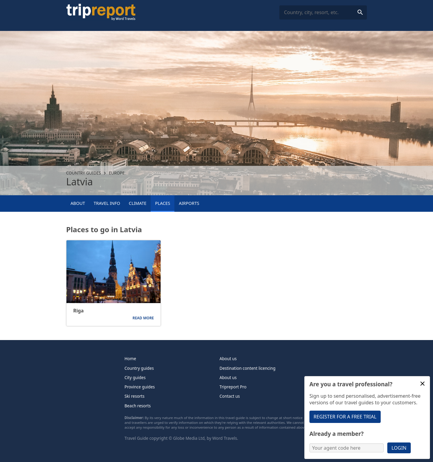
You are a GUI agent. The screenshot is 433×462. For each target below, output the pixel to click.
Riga (78, 311)
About (77, 203)
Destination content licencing (247, 368)
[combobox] (323, 12)
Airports (189, 203)
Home (130, 358)
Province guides (139, 387)
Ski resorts (134, 396)
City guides (135, 377)
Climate (137, 203)
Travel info (107, 203)
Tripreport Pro (233, 387)
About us (228, 358)
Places (162, 203)
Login (399, 448)
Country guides (83, 173)
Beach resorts (137, 406)
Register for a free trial (345, 416)
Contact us (230, 396)
